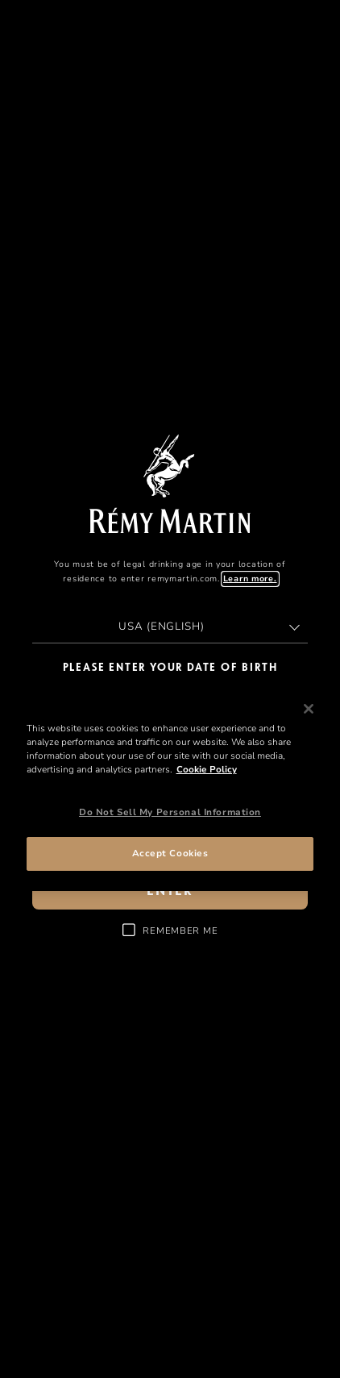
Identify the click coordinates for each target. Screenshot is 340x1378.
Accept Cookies (170, 853)
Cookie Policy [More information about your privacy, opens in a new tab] (206, 769)
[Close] (308, 708)
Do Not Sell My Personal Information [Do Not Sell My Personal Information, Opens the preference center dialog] (170, 812)
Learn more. (250, 579)
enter (170, 891)
